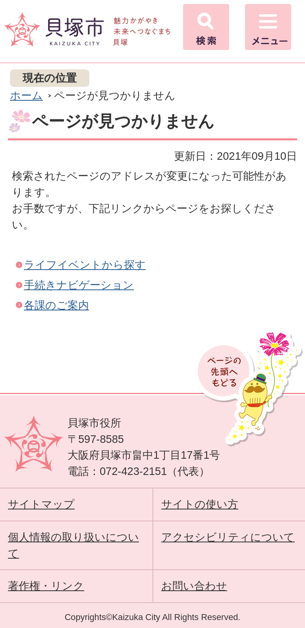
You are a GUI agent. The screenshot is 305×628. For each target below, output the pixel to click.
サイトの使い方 (199, 504)
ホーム (26, 95)
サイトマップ (41, 504)
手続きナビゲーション (79, 285)
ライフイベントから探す (85, 264)
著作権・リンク (46, 586)
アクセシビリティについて (228, 537)
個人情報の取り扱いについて (73, 545)
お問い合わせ (194, 586)
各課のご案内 (56, 305)
